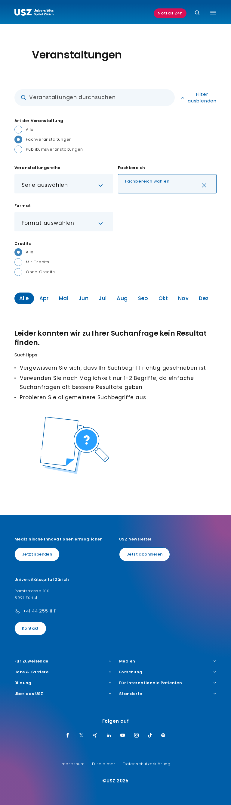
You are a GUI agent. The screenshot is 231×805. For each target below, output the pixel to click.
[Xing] (95, 735)
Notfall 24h (170, 13)
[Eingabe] (94, 97)
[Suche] (197, 13)
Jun (83, 298)
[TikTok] (150, 735)
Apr (44, 298)
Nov (183, 298)
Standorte (168, 694)
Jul (102, 298)
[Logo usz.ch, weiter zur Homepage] (34, 13)
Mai (63, 298)
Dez (203, 298)
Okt (163, 298)
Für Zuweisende (63, 661)
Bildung (63, 683)
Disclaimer (104, 764)
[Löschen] (204, 186)
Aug (122, 298)
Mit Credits (37, 262)
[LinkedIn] (108, 735)
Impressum (72, 764)
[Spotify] (163, 735)
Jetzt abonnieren (144, 554)
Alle (30, 129)
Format (22, 205)
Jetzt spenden (37, 554)
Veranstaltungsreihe (37, 168)
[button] (63, 183)
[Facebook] (67, 735)
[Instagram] (136, 735)
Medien (168, 661)
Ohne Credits (40, 272)
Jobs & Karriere (63, 672)
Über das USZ (63, 694)
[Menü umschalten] (213, 12)
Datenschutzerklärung (147, 764)
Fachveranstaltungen (49, 139)
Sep (143, 298)
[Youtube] (122, 735)
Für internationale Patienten (168, 683)
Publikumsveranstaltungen (54, 149)
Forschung (168, 672)
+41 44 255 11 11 (40, 611)
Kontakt (30, 628)
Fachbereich (131, 168)
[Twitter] (81, 735)
